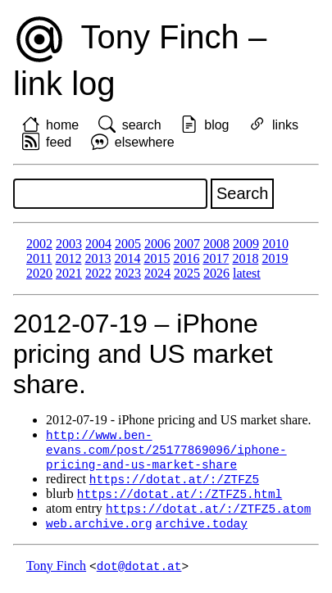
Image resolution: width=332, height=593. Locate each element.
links (285, 125)
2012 (68, 258)
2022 (98, 273)
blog (216, 125)
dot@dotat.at (139, 572)
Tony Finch (56, 572)
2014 (127, 258)
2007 (187, 244)
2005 (128, 244)
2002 (39, 244)
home (62, 125)
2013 (97, 258)
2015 (156, 258)
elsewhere (145, 142)
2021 (69, 273)
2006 (157, 244)
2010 (275, 244)
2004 (98, 244)
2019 (275, 258)
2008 (216, 244)
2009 (246, 244)
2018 (245, 258)
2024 (157, 273)
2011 (39, 258)
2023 (128, 273)
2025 (187, 273)
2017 (215, 258)
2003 (69, 244)
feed (58, 142)
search (141, 125)
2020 (39, 273)
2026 (216, 273)
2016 (186, 258)
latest (247, 273)
